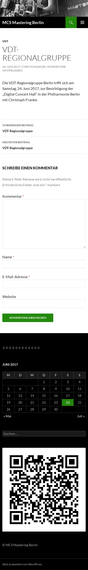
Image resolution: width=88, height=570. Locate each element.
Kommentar (13, 196)
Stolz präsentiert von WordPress (22, 564)
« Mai (7, 416)
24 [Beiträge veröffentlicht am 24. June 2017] (68, 402)
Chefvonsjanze (34, 66)
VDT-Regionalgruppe (44, 127)
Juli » (80, 416)
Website (9, 296)
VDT (5, 41)
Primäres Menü (82, 22)
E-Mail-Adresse (16, 276)
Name (8, 257)
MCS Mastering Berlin (23, 22)
